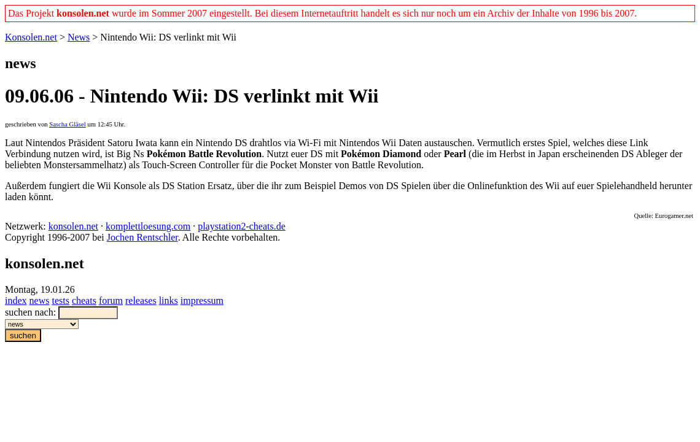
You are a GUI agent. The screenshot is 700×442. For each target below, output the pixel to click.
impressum (202, 300)
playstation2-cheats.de (242, 226)
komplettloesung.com (148, 226)
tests (60, 300)
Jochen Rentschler (142, 237)
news (39, 300)
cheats (84, 300)
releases (141, 300)
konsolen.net (73, 226)
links (168, 300)
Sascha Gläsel (67, 124)
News (79, 37)
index (16, 300)
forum (111, 300)
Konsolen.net (31, 37)
